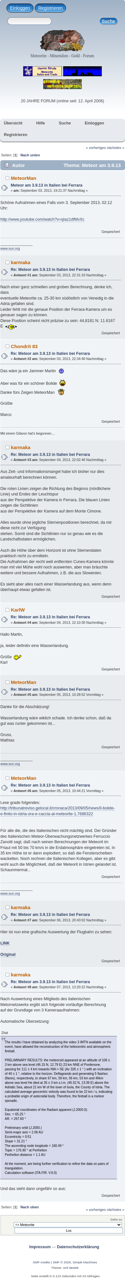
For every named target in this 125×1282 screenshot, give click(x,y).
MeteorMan (23, 178)
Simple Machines (84, 1262)
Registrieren (50, 8)
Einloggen (20, 8)
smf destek (71, 1267)
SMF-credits (41, 1262)
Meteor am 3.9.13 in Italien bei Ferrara (46, 185)
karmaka (21, 262)
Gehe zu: (116, 1219)
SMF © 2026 (62, 1262)
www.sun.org (10, 248)
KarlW (18, 610)
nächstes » (115, 148)
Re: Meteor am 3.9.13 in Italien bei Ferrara (50, 269)
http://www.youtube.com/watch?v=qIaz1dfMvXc (42, 219)
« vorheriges (96, 148)
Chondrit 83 (24, 346)
